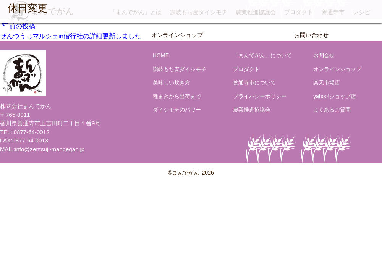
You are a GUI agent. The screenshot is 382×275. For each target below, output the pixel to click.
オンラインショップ (177, 35)
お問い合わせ (311, 35)
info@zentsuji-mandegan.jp (49, 149)
